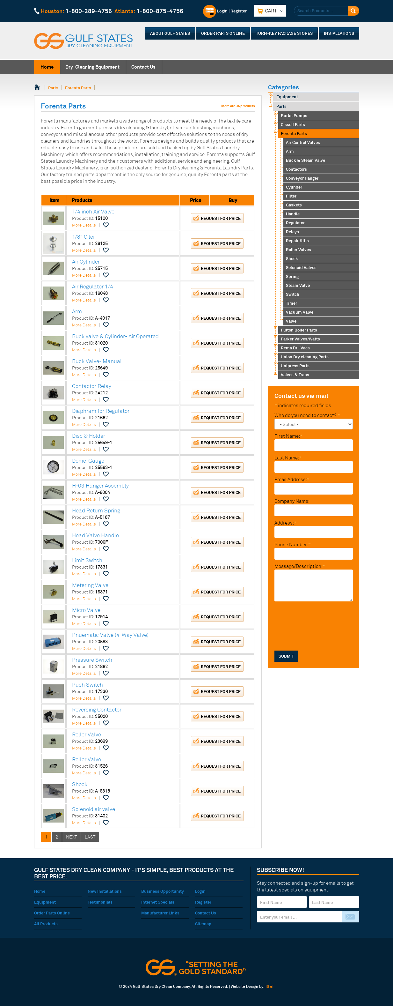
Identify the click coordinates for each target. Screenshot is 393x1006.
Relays (292, 231)
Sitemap (203, 923)
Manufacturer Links (160, 912)
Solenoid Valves (301, 267)
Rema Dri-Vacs (295, 347)
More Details (84, 224)
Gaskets (294, 204)
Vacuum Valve (299, 312)
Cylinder (294, 187)
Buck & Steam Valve (305, 160)
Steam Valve (298, 285)
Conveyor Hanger (302, 178)
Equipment (287, 96)
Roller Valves (298, 249)
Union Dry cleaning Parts (305, 356)
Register (238, 10)
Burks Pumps (294, 115)
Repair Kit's (297, 240)
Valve (291, 321)
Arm (290, 151)
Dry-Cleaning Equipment (92, 67)
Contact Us (143, 67)
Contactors (296, 169)
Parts (53, 87)
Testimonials (100, 902)
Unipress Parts (295, 365)
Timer (291, 303)
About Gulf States (170, 33)
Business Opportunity (162, 891)
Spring (292, 276)
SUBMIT (286, 610)
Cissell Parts (293, 124)
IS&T (270, 986)
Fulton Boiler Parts (299, 329)
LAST (90, 836)
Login (215, 10)
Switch (292, 294)
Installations (339, 33)
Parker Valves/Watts (300, 338)
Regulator (295, 222)
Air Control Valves (303, 142)
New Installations (105, 891)
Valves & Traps (295, 374)
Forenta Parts (78, 87)
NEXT (71, 836)
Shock (292, 258)
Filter (291, 195)
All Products (46, 923)
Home (47, 67)
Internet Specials (157, 902)
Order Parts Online (223, 33)
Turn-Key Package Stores (284, 33)
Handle (293, 213)
